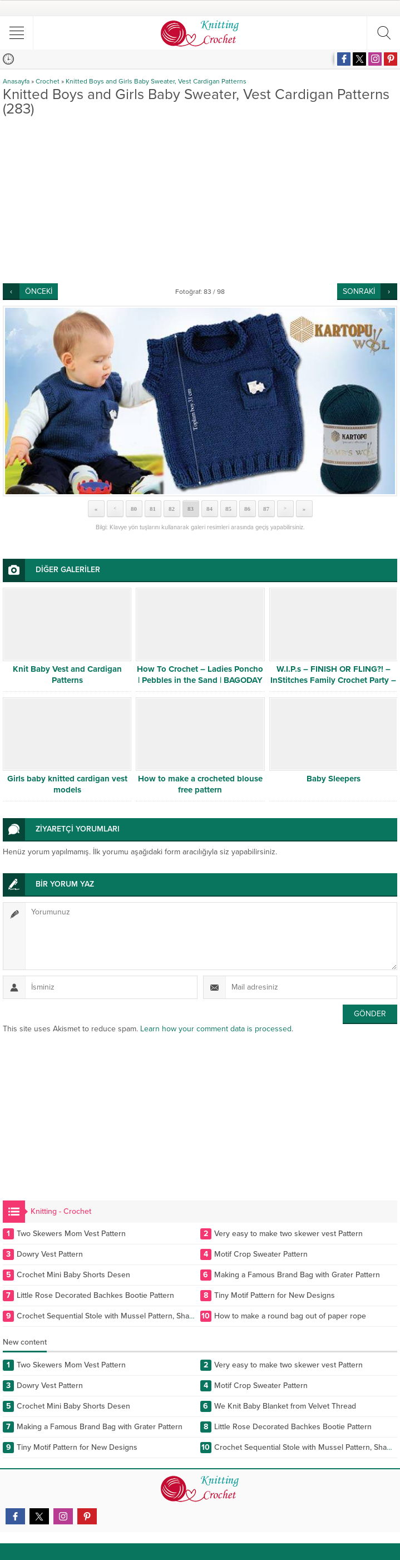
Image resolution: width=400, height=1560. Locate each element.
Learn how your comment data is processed (216, 1029)
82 (172, 508)
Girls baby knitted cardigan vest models (67, 784)
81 (153, 508)
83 (190, 508)
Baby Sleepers (334, 779)
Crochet (48, 81)
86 (247, 508)
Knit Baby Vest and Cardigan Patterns (67, 674)
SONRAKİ (359, 291)
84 (209, 508)
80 (134, 508)
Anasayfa (16, 81)
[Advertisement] (200, 200)
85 (228, 508)
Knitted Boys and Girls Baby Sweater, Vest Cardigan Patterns (156, 81)
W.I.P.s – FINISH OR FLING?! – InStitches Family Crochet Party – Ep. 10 (333, 680)
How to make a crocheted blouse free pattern (200, 784)
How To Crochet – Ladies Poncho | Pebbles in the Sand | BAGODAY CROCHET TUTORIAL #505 (200, 680)
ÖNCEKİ (38, 291)
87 (266, 508)
